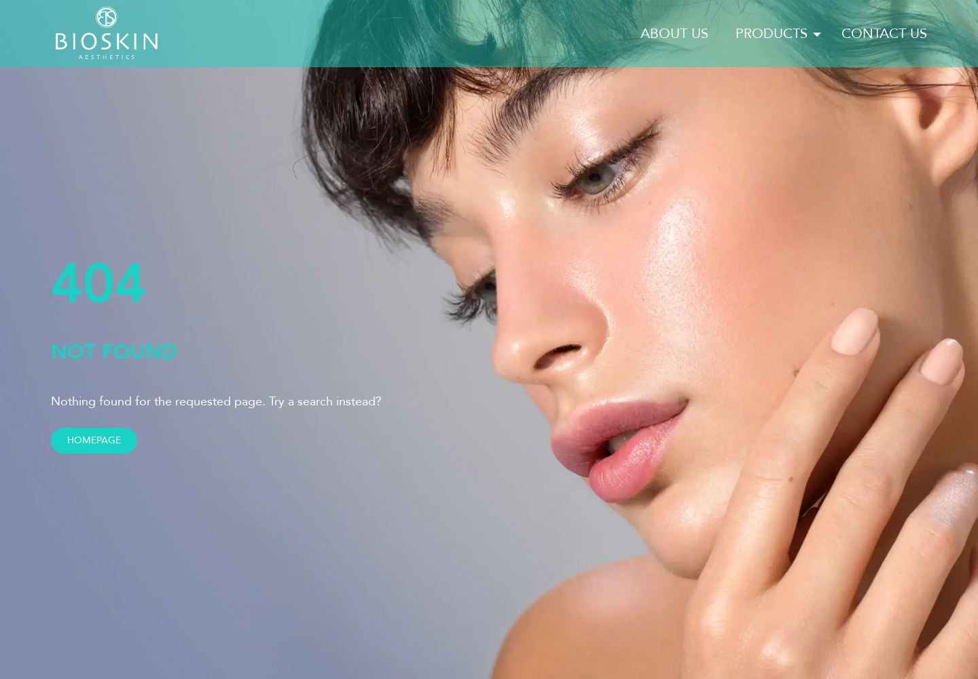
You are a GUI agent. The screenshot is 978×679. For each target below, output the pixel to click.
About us (674, 33)
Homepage (94, 440)
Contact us (884, 33)
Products (772, 33)
